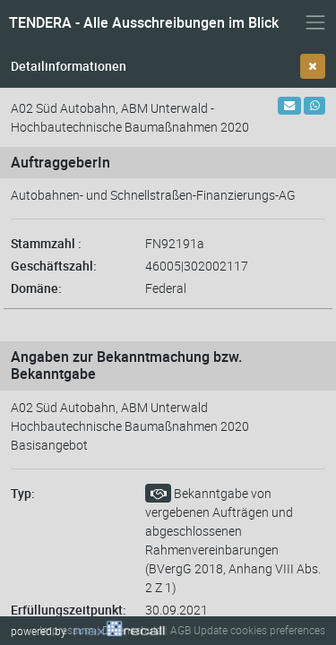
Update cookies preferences (259, 630)
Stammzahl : (46, 243)
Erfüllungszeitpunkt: (68, 609)
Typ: (23, 493)
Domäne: (36, 288)
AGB (180, 630)
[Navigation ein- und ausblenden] (315, 22)
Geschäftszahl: (54, 265)
